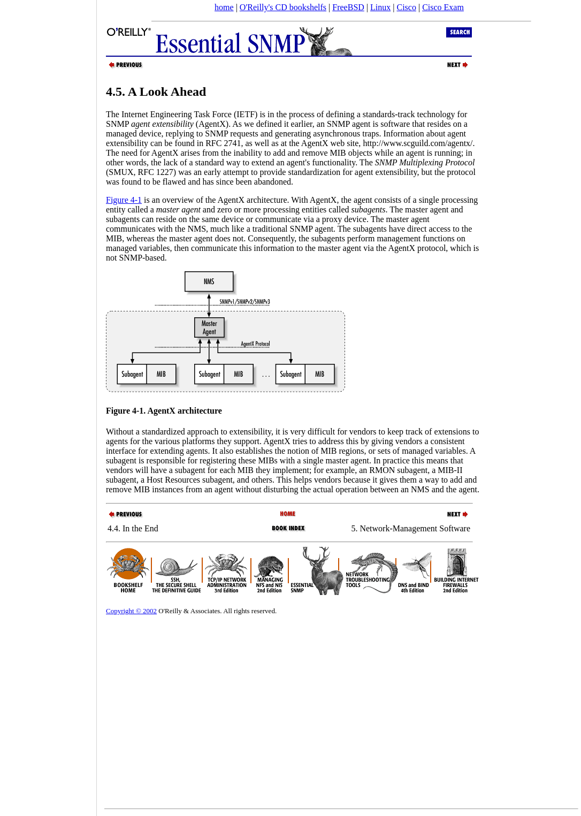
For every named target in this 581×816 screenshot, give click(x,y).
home (224, 7)
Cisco (406, 7)
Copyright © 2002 (131, 611)
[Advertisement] (48, 404)
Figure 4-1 (124, 199)
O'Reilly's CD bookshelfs (283, 7)
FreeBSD (348, 7)
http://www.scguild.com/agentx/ (417, 143)
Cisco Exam (443, 7)
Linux (380, 7)
